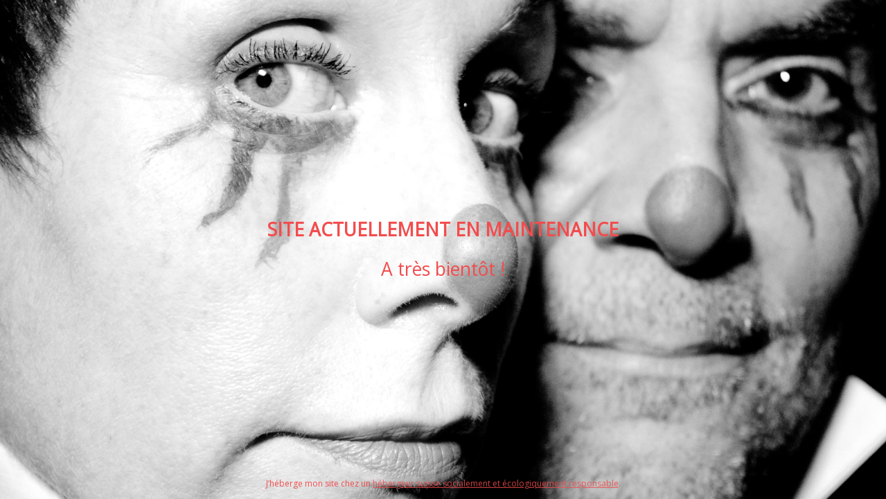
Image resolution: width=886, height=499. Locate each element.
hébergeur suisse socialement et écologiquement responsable (496, 483)
